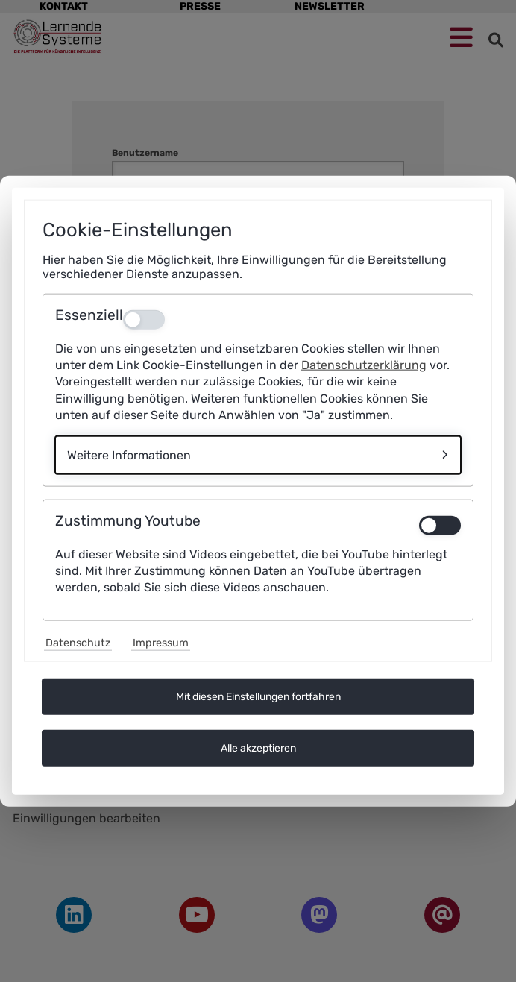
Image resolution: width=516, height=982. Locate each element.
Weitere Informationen (129, 454)
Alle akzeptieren (258, 748)
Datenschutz (77, 643)
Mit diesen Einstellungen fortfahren (258, 696)
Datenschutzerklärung (364, 365)
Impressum (161, 643)
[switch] (440, 525)
